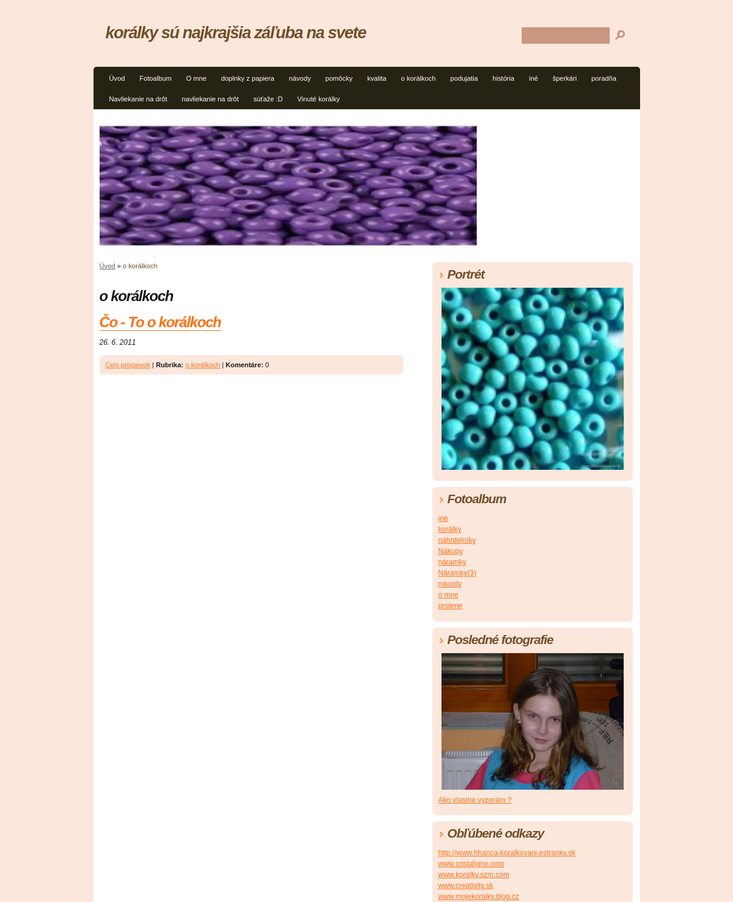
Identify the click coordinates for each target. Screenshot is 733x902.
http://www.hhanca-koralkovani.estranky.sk (507, 853)
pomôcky (339, 78)
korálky (450, 529)
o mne (448, 595)
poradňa (604, 78)
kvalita (377, 78)
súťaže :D (267, 99)
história (503, 78)
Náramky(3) (457, 573)
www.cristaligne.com (471, 864)
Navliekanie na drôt (138, 99)
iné (533, 78)
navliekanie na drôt (210, 99)
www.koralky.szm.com (474, 874)
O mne (196, 78)
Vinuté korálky (319, 99)
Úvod (117, 78)
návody (300, 78)
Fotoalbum (156, 78)
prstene (450, 606)
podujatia (464, 78)
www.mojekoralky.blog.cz (478, 896)
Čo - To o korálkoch (160, 322)
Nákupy (450, 551)
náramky (452, 562)
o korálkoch (418, 78)
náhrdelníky (457, 540)
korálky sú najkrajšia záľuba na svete (236, 32)
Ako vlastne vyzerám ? (475, 800)
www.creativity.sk (465, 885)
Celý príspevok (128, 364)
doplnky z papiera (247, 78)
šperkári (565, 78)
